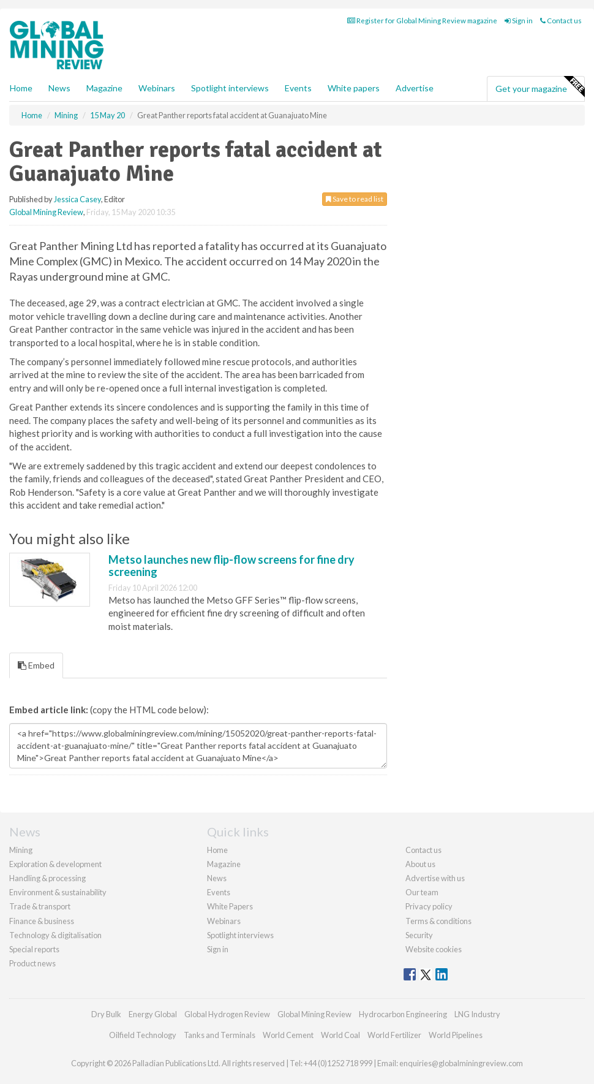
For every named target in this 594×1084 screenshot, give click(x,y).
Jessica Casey (77, 199)
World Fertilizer (394, 1035)
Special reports (34, 949)
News (217, 878)
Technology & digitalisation (55, 935)
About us (420, 864)
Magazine (104, 88)
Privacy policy (429, 906)
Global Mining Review (46, 212)
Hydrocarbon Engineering (403, 1014)
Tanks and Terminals (219, 1035)
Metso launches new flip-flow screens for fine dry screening (231, 565)
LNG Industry (477, 1014)
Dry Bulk (106, 1014)
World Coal (340, 1035)
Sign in (519, 21)
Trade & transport (39, 906)
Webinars (156, 88)
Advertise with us (435, 878)
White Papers (230, 906)
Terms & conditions (438, 921)
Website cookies (433, 949)
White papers (354, 88)
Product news (32, 963)
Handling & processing (47, 878)
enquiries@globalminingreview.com (461, 1063)
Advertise (415, 88)
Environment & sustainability (58, 892)
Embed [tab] (36, 665)
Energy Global (153, 1014)
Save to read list (354, 198)
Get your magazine (539, 87)
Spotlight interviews (230, 88)
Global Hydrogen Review (227, 1014)
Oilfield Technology (142, 1035)
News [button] (59, 88)
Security (419, 935)
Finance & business (41, 921)
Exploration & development (55, 864)
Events (298, 88)
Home (21, 88)
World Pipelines (456, 1035)
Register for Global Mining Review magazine (422, 21)
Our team (421, 892)
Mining (20, 850)
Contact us (561, 21)
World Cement (288, 1035)
